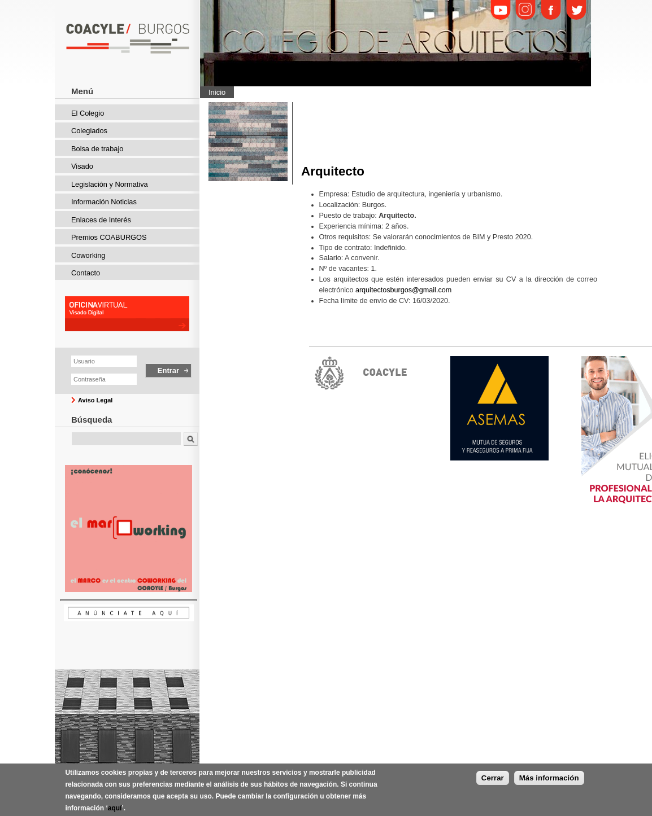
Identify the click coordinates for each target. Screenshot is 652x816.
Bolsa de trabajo (97, 148)
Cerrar (492, 780)
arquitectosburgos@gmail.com (403, 290)
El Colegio (87, 113)
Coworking (88, 255)
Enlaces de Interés (101, 220)
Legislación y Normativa (109, 184)
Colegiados (89, 130)
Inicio (216, 92)
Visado (82, 166)
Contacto (85, 273)
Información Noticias (104, 202)
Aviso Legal (95, 400)
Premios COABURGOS (109, 237)
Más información (549, 780)
